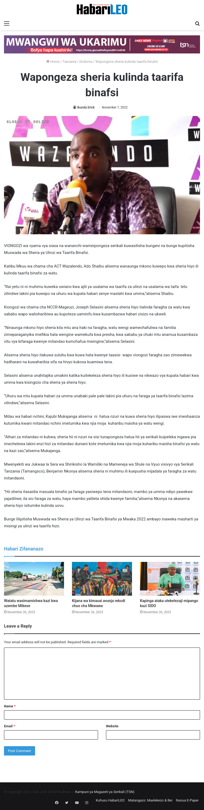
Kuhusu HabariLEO (110, 800)
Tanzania (69, 62)
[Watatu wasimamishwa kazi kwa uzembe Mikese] (34, 579)
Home (53, 62)
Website (112, 726)
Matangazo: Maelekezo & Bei (150, 800)
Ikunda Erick (86, 107)
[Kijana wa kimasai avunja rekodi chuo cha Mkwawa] (102, 579)
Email (9, 726)
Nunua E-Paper (187, 800)
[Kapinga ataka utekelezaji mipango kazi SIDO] (170, 579)
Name (10, 706)
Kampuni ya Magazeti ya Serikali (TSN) (104, 792)
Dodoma (85, 62)
